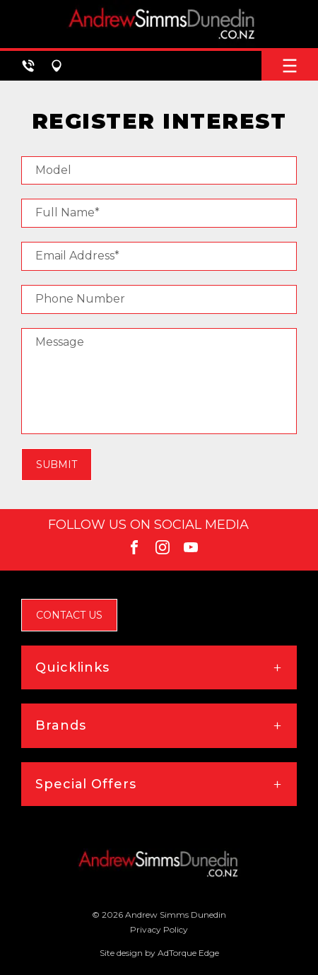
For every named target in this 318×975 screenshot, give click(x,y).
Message (59, 342)
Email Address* (77, 255)
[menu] (289, 66)
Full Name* (67, 212)
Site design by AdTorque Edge (159, 952)
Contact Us (69, 615)
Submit (56, 464)
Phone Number (80, 298)
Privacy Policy (159, 929)
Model (53, 170)
